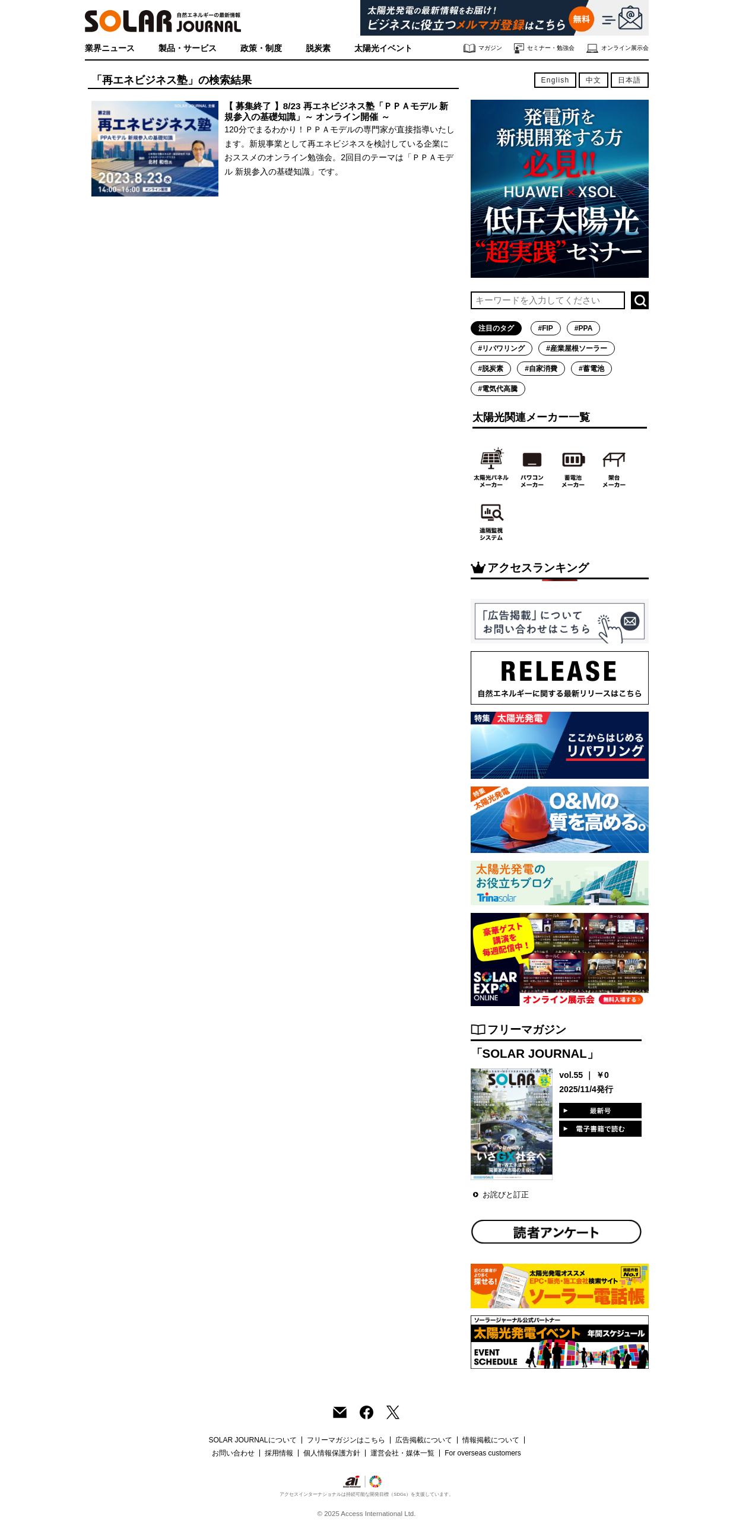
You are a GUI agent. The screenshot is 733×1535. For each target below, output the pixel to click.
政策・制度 (261, 48)
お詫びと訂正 (506, 1194)
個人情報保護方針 (331, 1453)
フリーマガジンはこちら (346, 1440)
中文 (593, 80)
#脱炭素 (491, 368)
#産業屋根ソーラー (576, 348)
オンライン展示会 (617, 48)
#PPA (583, 328)
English (555, 80)
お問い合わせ (233, 1453)
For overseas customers (483, 1453)
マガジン (483, 48)
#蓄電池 (591, 368)
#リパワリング (501, 348)
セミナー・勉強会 (544, 48)
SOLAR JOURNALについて (252, 1440)
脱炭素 (318, 48)
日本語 (630, 80)
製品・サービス (187, 48)
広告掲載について (423, 1440)
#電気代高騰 (498, 389)
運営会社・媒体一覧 (402, 1453)
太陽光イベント (383, 48)
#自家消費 (541, 368)
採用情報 (279, 1453)
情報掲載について (490, 1440)
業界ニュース (110, 48)
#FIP (545, 328)
